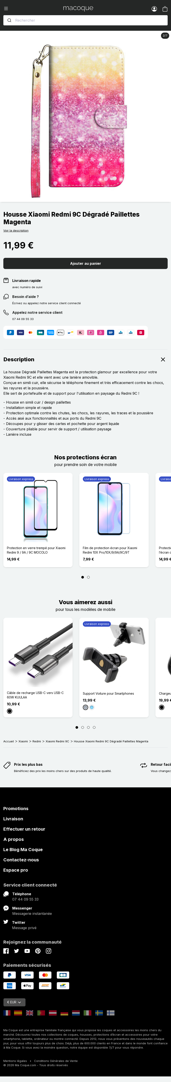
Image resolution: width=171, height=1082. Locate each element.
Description (85, 359)
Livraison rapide (26, 280)
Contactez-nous (21, 859)
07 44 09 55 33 (25, 899)
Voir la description (15, 230)
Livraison (13, 818)
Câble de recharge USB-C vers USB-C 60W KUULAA (35, 695)
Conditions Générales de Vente (56, 1061)
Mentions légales (15, 1061)
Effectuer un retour (24, 829)
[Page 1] (82, 577)
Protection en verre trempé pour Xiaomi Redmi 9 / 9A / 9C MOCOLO (36, 550)
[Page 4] (94, 727)
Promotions (15, 808)
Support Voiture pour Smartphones (108, 693)
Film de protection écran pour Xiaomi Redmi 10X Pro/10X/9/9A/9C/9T (110, 550)
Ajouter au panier (85, 263)
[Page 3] (88, 727)
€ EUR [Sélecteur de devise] (14, 1002)
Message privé (24, 928)
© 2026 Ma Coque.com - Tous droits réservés (35, 1065)
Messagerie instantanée (32, 913)
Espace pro (15, 870)
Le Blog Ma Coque (23, 849)
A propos (13, 839)
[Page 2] (88, 577)
